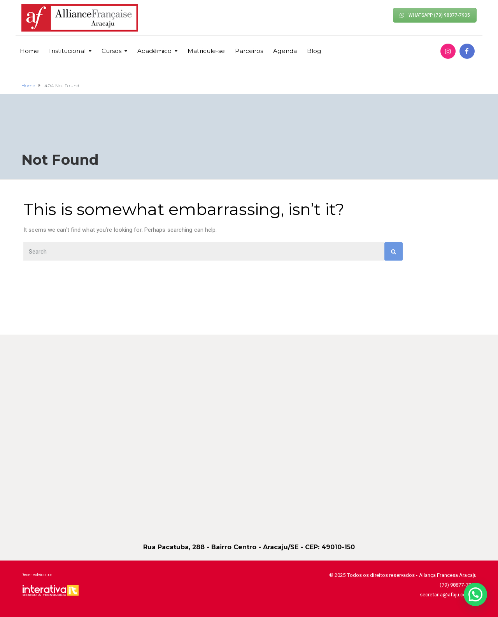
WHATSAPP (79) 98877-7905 (435, 15)
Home (29, 51)
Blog (314, 51)
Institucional (67, 51)
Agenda (285, 51)
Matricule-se (206, 51)
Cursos (112, 51)
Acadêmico (154, 51)
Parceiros (249, 51)
